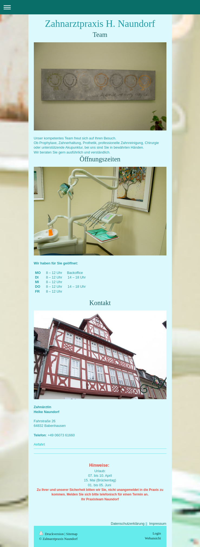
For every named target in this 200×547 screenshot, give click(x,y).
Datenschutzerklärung (127, 524)
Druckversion (52, 534)
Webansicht (153, 538)
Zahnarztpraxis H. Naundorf (100, 23)
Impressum (157, 524)
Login (157, 533)
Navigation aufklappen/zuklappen (100, 7)
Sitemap (71, 534)
